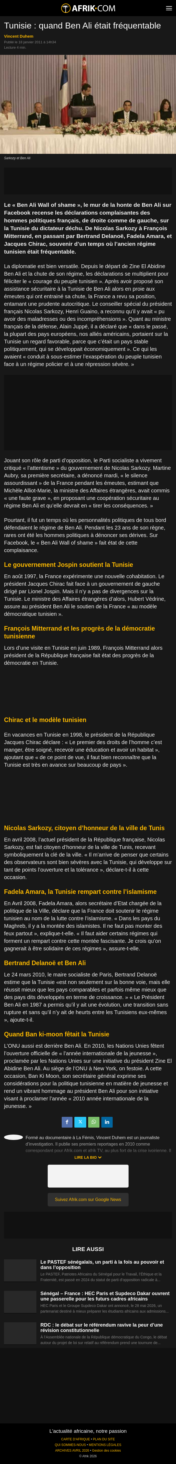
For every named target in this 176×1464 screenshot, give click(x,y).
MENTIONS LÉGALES (105, 1445)
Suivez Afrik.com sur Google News (88, 1199)
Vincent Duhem (18, 36)
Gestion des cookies (106, 1450)
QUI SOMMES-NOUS (70, 1445)
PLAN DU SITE (104, 1439)
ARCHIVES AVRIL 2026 (72, 1450)
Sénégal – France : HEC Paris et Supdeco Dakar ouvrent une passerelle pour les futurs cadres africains (105, 1296)
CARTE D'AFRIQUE (75, 1439)
